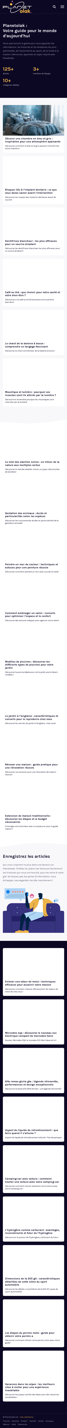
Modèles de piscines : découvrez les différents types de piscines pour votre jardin (29, 664)
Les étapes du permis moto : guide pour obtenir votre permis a (30, 1334)
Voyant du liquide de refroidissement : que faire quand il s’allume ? (31, 1132)
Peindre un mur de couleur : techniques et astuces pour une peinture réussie (31, 566)
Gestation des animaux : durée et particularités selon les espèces (26, 515)
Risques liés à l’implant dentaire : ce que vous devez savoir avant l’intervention (31, 191)
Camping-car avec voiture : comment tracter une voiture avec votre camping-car (32, 1180)
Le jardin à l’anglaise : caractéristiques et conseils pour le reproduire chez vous (31, 717)
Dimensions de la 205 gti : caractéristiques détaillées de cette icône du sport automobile (32, 1281)
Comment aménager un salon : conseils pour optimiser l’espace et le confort (30, 614)
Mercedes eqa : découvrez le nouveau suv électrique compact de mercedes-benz (31, 1034)
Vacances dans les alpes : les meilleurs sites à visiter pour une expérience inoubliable (30, 1387)
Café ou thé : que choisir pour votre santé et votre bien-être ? (32, 294)
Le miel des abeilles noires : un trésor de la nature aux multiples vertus (32, 463)
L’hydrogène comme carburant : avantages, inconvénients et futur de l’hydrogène (32, 1231)
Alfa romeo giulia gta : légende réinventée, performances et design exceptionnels (31, 1083)
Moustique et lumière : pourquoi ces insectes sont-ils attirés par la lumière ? (30, 393)
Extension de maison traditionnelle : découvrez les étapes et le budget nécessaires (28, 819)
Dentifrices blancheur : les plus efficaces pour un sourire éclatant (31, 242)
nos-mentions (26, 1417)
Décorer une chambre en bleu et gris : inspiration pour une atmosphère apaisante (32, 140)
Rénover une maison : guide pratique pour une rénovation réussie (31, 766)
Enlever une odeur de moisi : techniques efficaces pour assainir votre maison (30, 983)
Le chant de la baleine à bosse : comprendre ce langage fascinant (26, 345)
